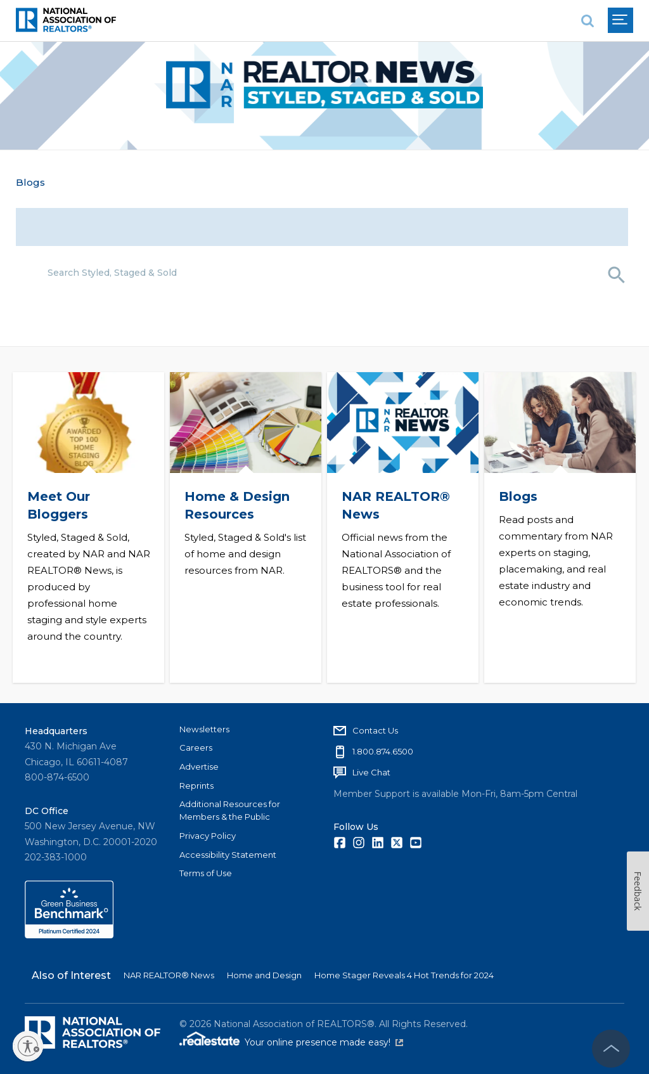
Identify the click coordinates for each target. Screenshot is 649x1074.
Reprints (196, 783)
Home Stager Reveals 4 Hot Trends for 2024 (404, 972)
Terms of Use (205, 871)
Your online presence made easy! (324, 1040)
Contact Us (375, 728)
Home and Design (264, 972)
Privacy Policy (207, 833)
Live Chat (371, 770)
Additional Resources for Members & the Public (229, 808)
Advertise (199, 764)
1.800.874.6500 (382, 749)
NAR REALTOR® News (169, 972)
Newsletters (204, 726)
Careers (195, 746)
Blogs (30, 182)
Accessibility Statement (227, 852)
